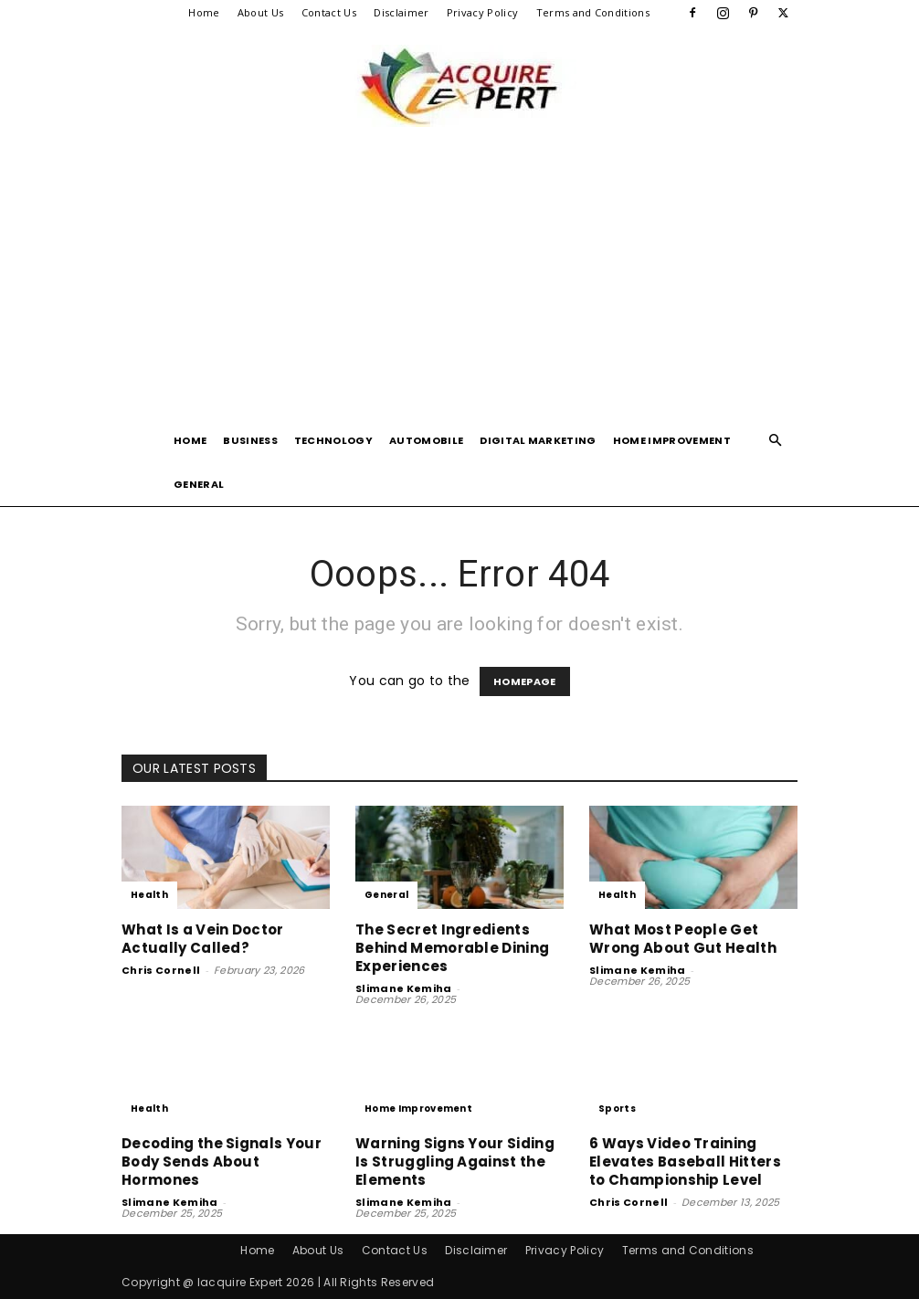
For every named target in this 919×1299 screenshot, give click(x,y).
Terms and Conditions (593, 12)
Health (149, 895)
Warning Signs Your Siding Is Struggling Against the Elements (455, 1161)
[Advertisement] (459, 281)
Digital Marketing (538, 440)
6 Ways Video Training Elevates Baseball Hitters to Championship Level (685, 1161)
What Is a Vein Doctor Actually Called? (202, 938)
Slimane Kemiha (403, 988)
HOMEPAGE (524, 681)
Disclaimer (401, 12)
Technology (333, 440)
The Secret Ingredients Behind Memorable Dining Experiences (452, 948)
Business (250, 440)
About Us (261, 12)
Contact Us (328, 12)
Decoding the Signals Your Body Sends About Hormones (221, 1161)
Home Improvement (672, 440)
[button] (776, 440)
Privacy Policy (482, 12)
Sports (617, 1108)
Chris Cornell (160, 970)
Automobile (426, 440)
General (199, 484)
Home (203, 12)
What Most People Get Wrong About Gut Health (682, 938)
